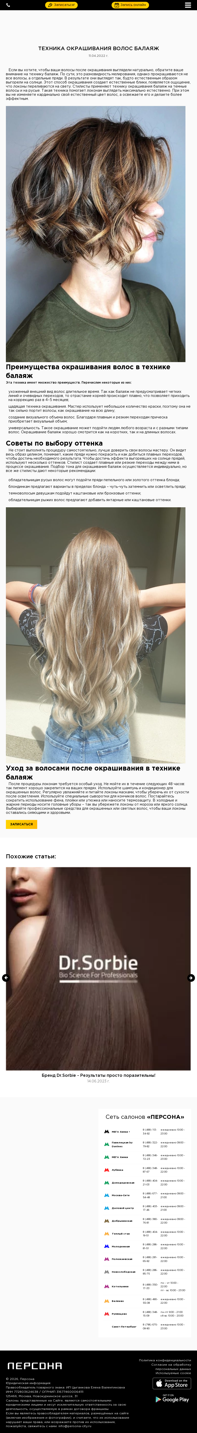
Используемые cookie (173, 1373)
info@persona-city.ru (74, 1426)
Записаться (21, 824)
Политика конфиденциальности (165, 1360)
